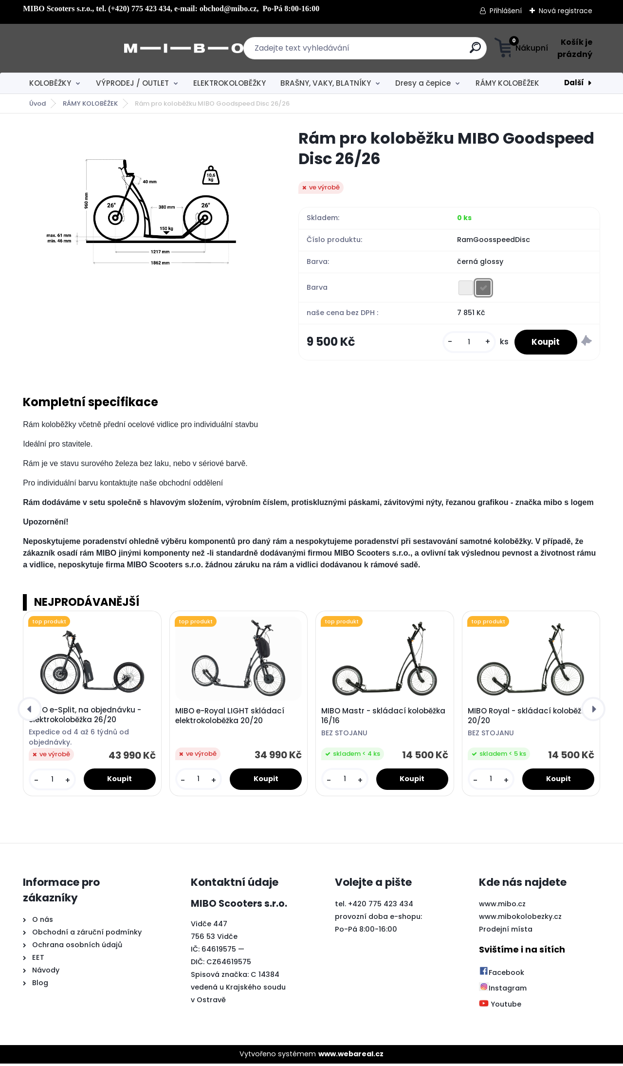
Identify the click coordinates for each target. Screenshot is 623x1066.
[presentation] (30, 712)
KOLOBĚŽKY (50, 83)
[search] (407, 51)
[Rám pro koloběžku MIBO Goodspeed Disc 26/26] (145, 211)
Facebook (501, 975)
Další (574, 82)
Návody (44, 973)
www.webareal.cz (351, 1057)
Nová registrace (565, 11)
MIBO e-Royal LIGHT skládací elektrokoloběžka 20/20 (229, 718)
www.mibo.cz (502, 906)
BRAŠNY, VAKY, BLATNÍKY (325, 83)
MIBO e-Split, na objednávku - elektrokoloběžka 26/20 (85, 717)
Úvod (37, 103)
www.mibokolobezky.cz (520, 919)
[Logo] (82, 48)
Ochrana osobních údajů (77, 948)
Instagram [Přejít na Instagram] (503, 991)
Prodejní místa (505, 931)
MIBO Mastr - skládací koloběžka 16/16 (383, 718)
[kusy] (463, 344)
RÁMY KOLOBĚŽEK (507, 83)
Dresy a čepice (423, 83)
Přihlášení (506, 11)
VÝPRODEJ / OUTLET (132, 83)
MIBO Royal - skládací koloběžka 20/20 (529, 718)
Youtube (500, 1006)
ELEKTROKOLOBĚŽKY (229, 83)
